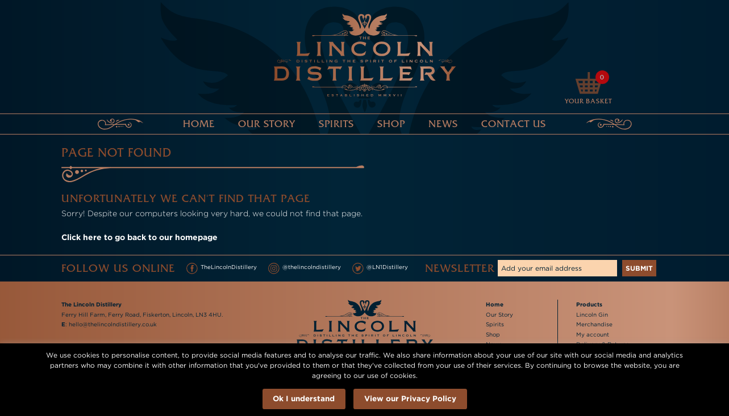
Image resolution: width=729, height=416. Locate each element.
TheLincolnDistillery (221, 268)
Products (589, 304)
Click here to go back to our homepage (139, 237)
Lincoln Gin (592, 315)
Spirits (336, 123)
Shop (391, 123)
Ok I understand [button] (304, 398)
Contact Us (513, 123)
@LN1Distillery (380, 268)
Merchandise (594, 324)
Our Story (266, 123)
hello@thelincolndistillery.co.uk (113, 324)
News (443, 123)
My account (592, 334)
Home (199, 123)
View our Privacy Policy (410, 398)
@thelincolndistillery (304, 268)
